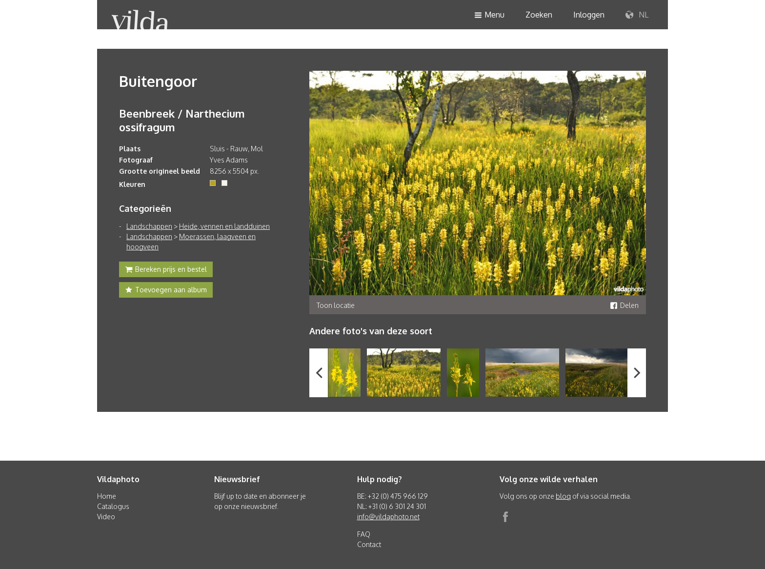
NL (636, 15)
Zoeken (538, 15)
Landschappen (149, 226)
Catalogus (113, 506)
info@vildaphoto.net (388, 516)
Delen (624, 305)
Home (106, 496)
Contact (369, 544)
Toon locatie (336, 305)
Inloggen (588, 15)
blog (563, 496)
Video (106, 516)
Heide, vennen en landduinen (224, 226)
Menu (489, 15)
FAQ (363, 534)
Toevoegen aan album (166, 290)
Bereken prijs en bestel (166, 270)
